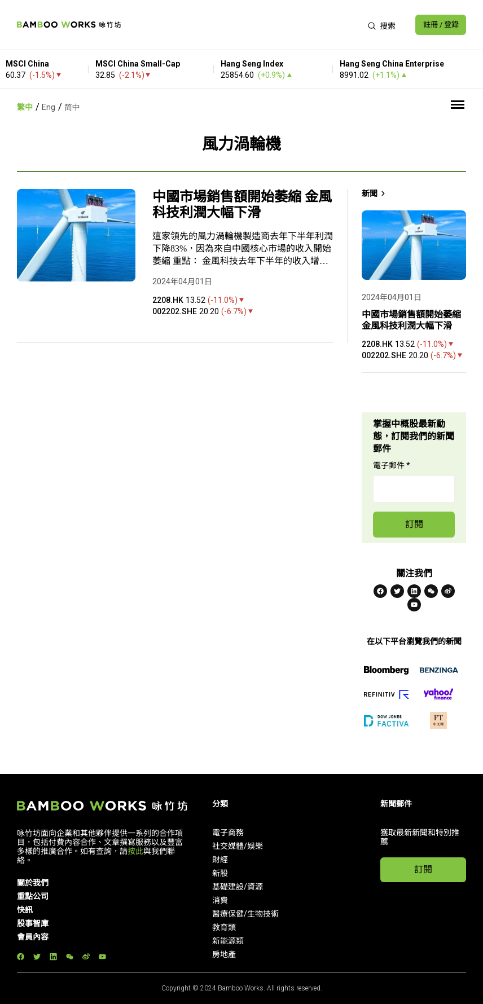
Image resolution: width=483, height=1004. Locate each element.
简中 (72, 107)
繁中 (25, 107)
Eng (48, 107)
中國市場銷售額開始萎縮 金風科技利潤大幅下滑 (242, 205)
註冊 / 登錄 (438, 24)
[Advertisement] (240, 25)
